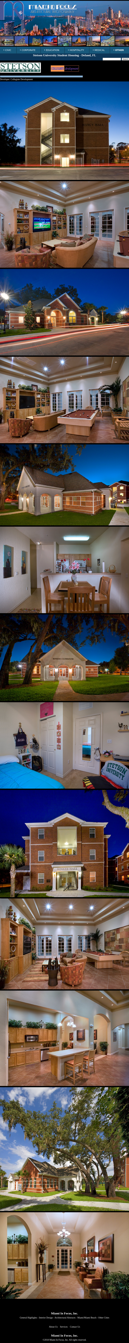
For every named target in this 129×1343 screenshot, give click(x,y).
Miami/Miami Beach (86, 1317)
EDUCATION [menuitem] (52, 50)
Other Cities (103, 1317)
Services (64, 1327)
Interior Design (46, 1317)
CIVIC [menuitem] (8, 50)
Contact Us (75, 1327)
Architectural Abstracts (65, 1317)
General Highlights (28, 1317)
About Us (53, 1327)
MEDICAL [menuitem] (99, 50)
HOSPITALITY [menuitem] (77, 50)
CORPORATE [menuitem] (28, 50)
